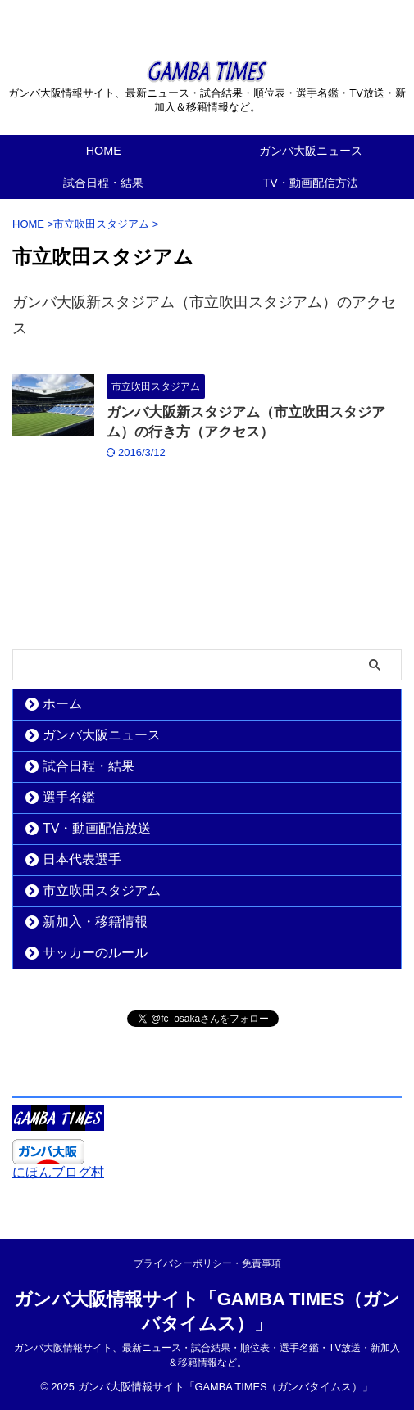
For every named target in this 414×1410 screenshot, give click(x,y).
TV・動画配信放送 (97, 828)
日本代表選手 (82, 859)
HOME (103, 150)
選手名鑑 (69, 797)
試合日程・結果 (103, 182)
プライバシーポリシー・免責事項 (207, 1263)
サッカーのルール (95, 953)
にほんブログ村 (58, 1172)
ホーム (62, 704)
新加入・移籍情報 (95, 922)
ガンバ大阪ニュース (310, 150)
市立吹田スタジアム (102, 890)
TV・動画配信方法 (310, 182)
